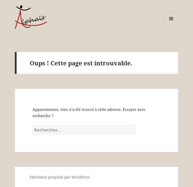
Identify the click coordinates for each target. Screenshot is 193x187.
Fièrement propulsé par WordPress (60, 177)
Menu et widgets (171, 25)
